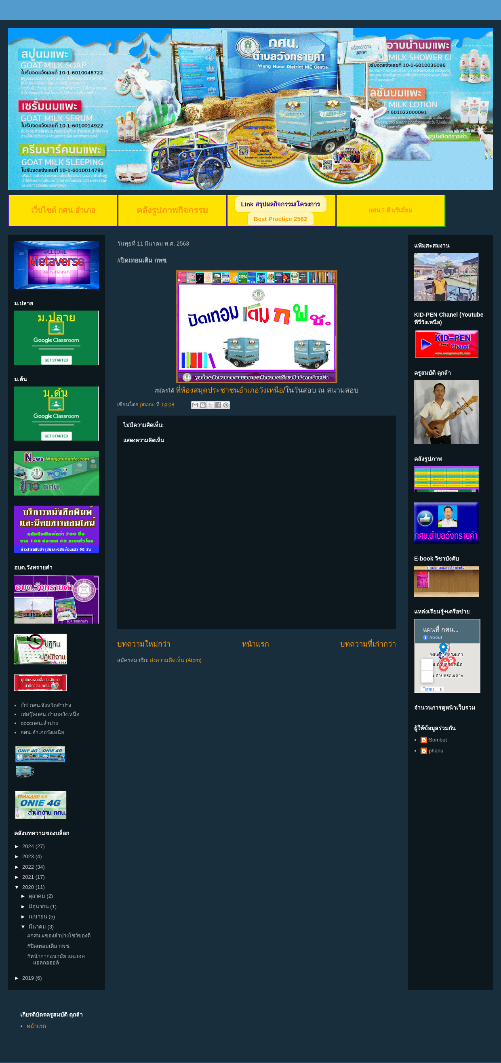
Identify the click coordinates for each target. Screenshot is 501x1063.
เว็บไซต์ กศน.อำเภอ (63, 210)
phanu (436, 751)
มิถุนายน (40, 906)
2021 (29, 877)
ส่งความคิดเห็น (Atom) (176, 660)
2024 (29, 846)
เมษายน (39, 917)
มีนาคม (38, 927)
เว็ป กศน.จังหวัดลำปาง (46, 705)
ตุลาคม (38, 896)
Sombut (438, 740)
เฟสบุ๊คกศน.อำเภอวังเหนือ (50, 714)
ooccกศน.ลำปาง (39, 723)
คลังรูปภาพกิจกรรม (172, 210)
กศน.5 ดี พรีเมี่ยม (390, 210)
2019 (29, 978)
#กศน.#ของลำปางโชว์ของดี (58, 936)
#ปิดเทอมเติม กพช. (48, 946)
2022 (29, 867)
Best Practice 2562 (280, 218)
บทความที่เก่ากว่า (368, 644)
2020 (29, 887)
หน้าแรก (255, 644)
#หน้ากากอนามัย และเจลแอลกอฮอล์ (56, 959)
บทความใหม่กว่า (144, 644)
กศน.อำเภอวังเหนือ (42, 732)
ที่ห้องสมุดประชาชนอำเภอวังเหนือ (229, 390)
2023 (29, 856)
